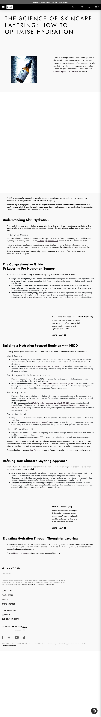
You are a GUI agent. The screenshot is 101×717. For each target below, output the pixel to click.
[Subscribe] (66, 472)
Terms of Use (31, 483)
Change (25, 526)
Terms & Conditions (40, 542)
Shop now (57, 427)
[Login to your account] (89, 7)
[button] (94, 711)
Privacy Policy (20, 483)
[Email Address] (34, 472)
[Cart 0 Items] (96, 7)
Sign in (5, 498)
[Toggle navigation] (3, 7)
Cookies (84, 542)
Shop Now (57, 234)
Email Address (6, 472)
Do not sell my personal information (69, 542)
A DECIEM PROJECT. (9, 544)
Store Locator (8, 502)
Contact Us (50, 483)
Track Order (7, 494)
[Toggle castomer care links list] (97, 509)
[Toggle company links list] (97, 513)
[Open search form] (73, 7)
